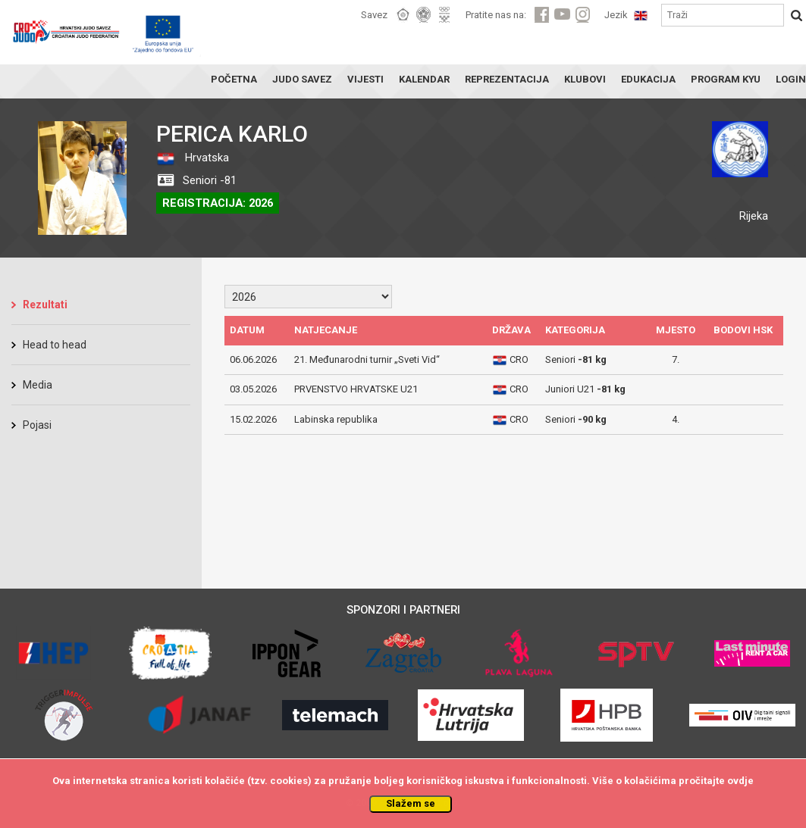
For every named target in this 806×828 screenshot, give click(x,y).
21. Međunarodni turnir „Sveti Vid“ (367, 359)
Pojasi (37, 425)
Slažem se (410, 803)
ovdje (740, 780)
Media (37, 385)
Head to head (54, 345)
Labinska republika (336, 419)
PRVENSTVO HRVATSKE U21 (356, 389)
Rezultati (45, 304)
